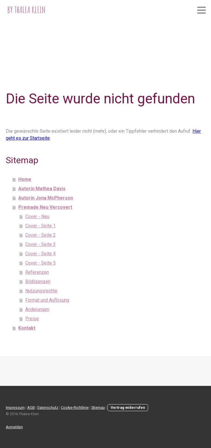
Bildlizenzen (37, 281)
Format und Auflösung (47, 300)
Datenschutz (47, 407)
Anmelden (14, 427)
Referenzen (37, 272)
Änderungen (37, 309)
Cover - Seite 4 (40, 253)
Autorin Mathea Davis (42, 188)
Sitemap (98, 407)
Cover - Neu (37, 216)
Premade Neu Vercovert (45, 207)
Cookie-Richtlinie (75, 407)
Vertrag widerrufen (128, 407)
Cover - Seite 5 (40, 263)
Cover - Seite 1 (40, 226)
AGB (31, 407)
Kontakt (26, 328)
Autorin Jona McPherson (45, 198)
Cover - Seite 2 (40, 235)
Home (24, 179)
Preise (32, 318)
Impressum (15, 407)
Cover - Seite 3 (40, 244)
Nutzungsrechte (41, 291)
